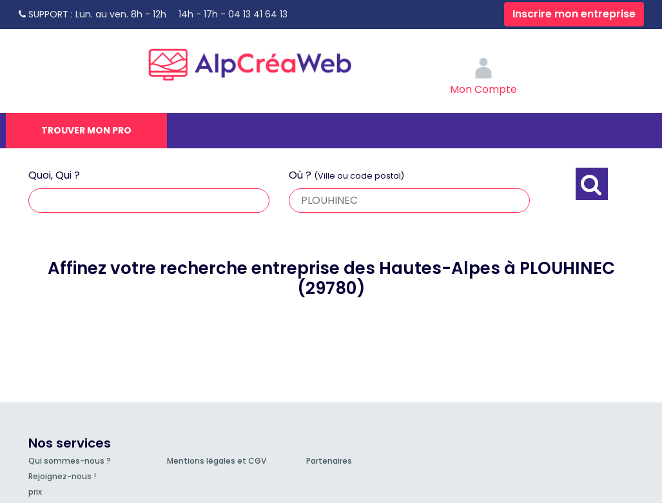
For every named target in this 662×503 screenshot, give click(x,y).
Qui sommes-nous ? (69, 460)
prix (35, 491)
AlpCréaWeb (261, 61)
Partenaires (329, 460)
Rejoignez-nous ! (62, 476)
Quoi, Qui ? (54, 175)
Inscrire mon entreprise (574, 13)
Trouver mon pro (86, 130)
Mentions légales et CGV (216, 460)
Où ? (346, 175)
